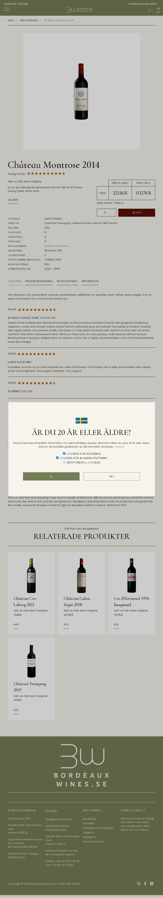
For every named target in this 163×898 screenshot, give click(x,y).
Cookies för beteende (84, 453)
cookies (119, 447)
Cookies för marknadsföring (84, 458)
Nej (111, 476)
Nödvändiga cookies (83, 462)
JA (51, 476)
